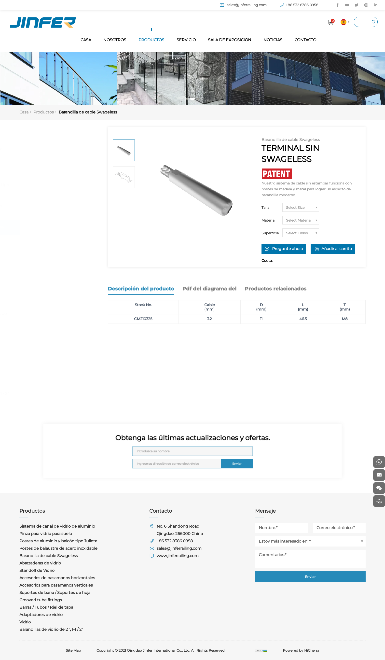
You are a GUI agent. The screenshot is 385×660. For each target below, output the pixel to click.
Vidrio (31, 379)
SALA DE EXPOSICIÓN (229, 40)
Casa (23, 112)
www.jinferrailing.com (178, 555)
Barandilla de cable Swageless (88, 112)
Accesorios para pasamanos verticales (52, 295)
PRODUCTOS (151, 40)
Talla (265, 207)
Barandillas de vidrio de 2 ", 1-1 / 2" (57, 393)
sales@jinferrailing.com (247, 5)
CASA (86, 40)
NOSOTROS (114, 40)
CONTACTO (305, 40)
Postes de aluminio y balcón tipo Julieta (57, 188)
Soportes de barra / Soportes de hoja (56, 316)
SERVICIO (186, 40)
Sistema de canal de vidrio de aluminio (54, 152)
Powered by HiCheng (301, 650)
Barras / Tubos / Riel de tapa (52, 349)
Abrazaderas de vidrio (46, 241)
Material (268, 220)
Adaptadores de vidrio (47, 364)
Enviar (224, 460)
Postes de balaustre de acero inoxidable (54, 209)
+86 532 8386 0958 (302, 5)
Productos (43, 112)
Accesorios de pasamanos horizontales (51, 274)
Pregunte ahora (287, 248)
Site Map (73, 650)
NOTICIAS (272, 40)
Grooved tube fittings (47, 334)
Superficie (270, 233)
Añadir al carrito (336, 248)
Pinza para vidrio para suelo (52, 170)
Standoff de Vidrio (43, 256)
